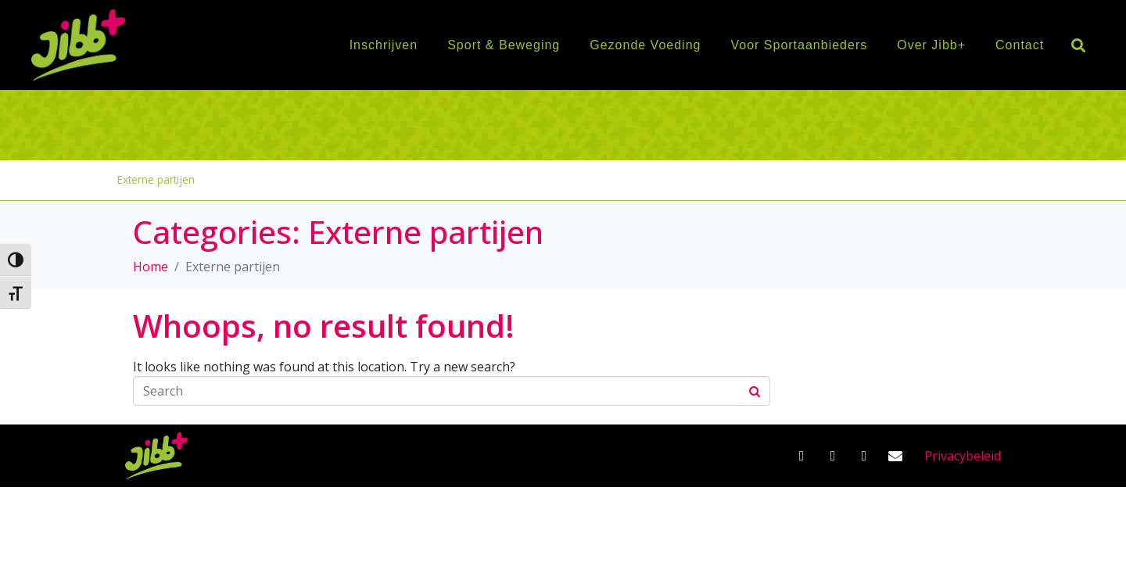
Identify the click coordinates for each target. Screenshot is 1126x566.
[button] (1078, 45)
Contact (1019, 45)
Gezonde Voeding (645, 45)
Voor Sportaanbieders (798, 45)
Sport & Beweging (503, 45)
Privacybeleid (962, 455)
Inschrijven (384, 45)
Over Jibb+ (931, 45)
